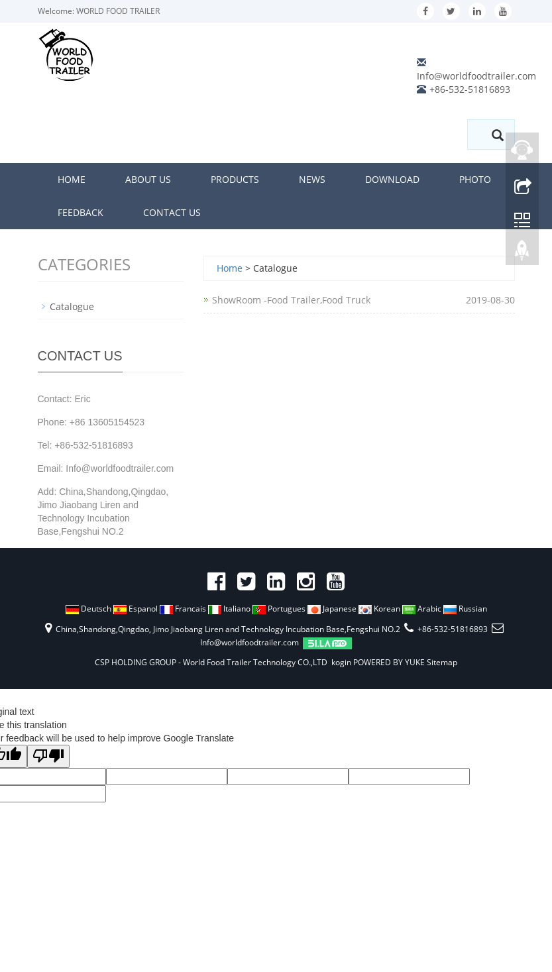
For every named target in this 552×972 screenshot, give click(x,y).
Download (392, 179)
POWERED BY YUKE (390, 662)
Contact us (172, 212)
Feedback (80, 212)
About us (148, 179)
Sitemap (442, 662)
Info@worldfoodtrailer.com (476, 76)
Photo (475, 179)
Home (71, 179)
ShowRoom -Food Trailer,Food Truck (291, 300)
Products (235, 179)
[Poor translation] (48, 756)
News (312, 179)
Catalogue (72, 306)
